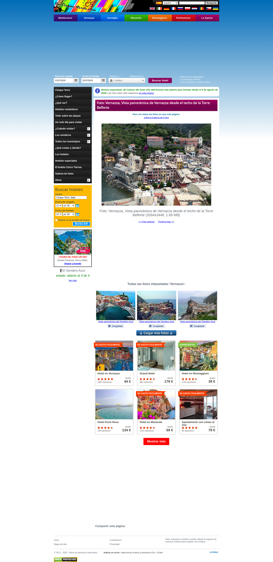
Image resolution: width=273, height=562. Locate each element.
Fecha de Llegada (64, 76)
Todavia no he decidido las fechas (73, 220)
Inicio (56, 540)
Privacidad (114, 544)
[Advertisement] (136, 47)
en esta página (146, 93)
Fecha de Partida (90, 76)
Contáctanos (115, 540)
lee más (73, 280)
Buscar (81, 223)
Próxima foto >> (166, 221)
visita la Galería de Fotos (156, 117)
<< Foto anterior (147, 221)
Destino (58, 194)
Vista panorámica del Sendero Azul (115, 321)
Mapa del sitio (60, 544)
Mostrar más (156, 441)
